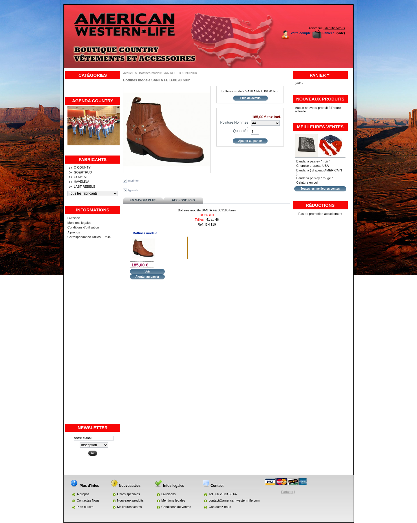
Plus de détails (250, 98)
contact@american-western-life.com (234, 500)
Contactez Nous (88, 500)
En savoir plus (143, 200)
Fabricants (93, 159)
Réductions (320, 205)
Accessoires (183, 200)
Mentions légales (79, 222)
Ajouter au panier (147, 276)
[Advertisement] (93, 336)
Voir (147, 271)
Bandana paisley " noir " (313, 161)
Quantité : (240, 131)
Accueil (128, 73)
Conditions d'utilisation (83, 227)
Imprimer (133, 180)
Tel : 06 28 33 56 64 (223, 494)
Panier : (328, 33)
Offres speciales (128, 494)
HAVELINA (81, 181)
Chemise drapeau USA (312, 165)
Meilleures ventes (320, 126)
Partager (287, 491)
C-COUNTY (82, 167)
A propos (73, 232)
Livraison (73, 218)
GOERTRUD (83, 172)
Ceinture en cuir (307, 182)
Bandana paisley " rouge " (314, 178)
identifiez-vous (335, 28)
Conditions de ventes (176, 507)
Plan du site (85, 507)
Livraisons (168, 494)
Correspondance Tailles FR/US (89, 237)
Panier (318, 75)
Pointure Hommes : (234, 124)
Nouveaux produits (320, 98)
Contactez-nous (220, 507)
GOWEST (81, 177)
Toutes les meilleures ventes (320, 188)
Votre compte (301, 33)
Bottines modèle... (146, 233)
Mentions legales (173, 500)
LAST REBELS (84, 186)
